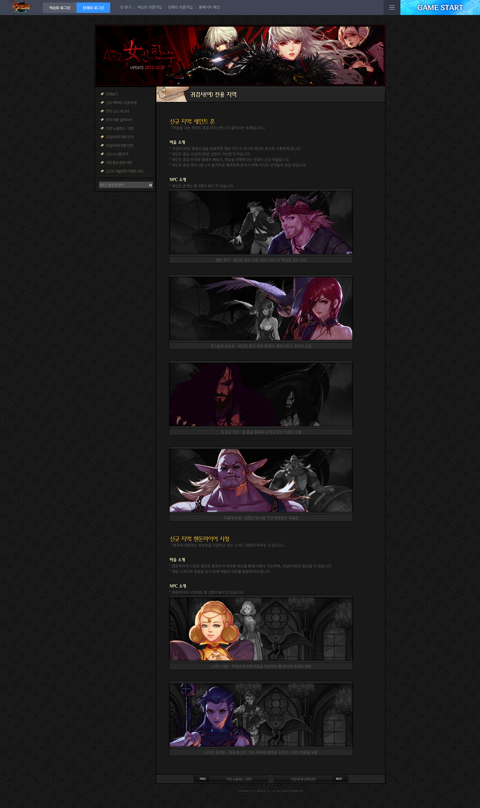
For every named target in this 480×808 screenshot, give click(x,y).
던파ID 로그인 (93, 7)
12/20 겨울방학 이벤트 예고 (125, 171)
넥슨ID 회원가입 (149, 6)
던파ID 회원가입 (180, 6)
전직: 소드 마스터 (117, 111)
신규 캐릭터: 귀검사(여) (121, 102)
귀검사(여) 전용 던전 (119, 145)
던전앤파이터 (21, 7)
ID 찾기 (125, 6)
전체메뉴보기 (392, 7)
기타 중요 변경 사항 (119, 162)
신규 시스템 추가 (117, 153)
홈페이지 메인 (209, 6)
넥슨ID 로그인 (59, 7)
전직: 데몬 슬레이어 (119, 119)
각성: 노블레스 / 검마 (120, 128)
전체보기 (112, 93)
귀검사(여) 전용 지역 (119, 136)
